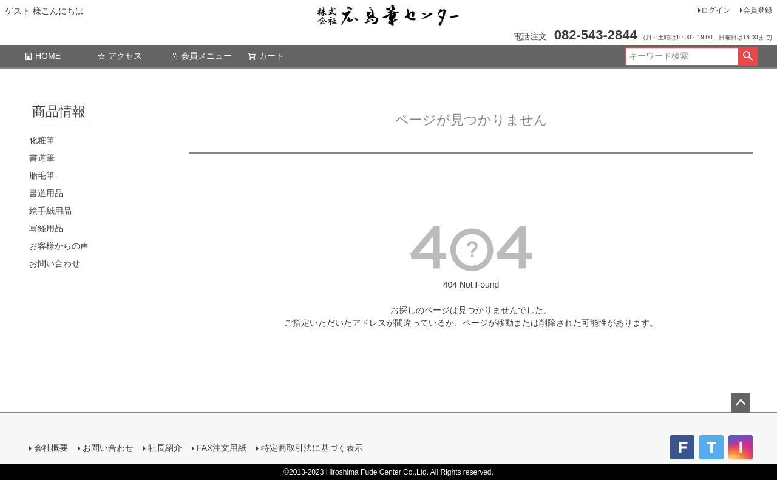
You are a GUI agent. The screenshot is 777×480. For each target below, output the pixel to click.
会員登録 (757, 10)
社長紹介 (165, 448)
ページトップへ (740, 403)
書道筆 (42, 158)
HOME (42, 56)
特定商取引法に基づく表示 (312, 448)
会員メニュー (201, 56)
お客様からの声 (59, 246)
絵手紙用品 (50, 210)
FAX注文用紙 (221, 448)
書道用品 (46, 193)
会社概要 (51, 448)
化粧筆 (42, 140)
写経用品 (46, 228)
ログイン (715, 10)
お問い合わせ (54, 263)
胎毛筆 (42, 175)
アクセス (119, 56)
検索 (747, 56)
